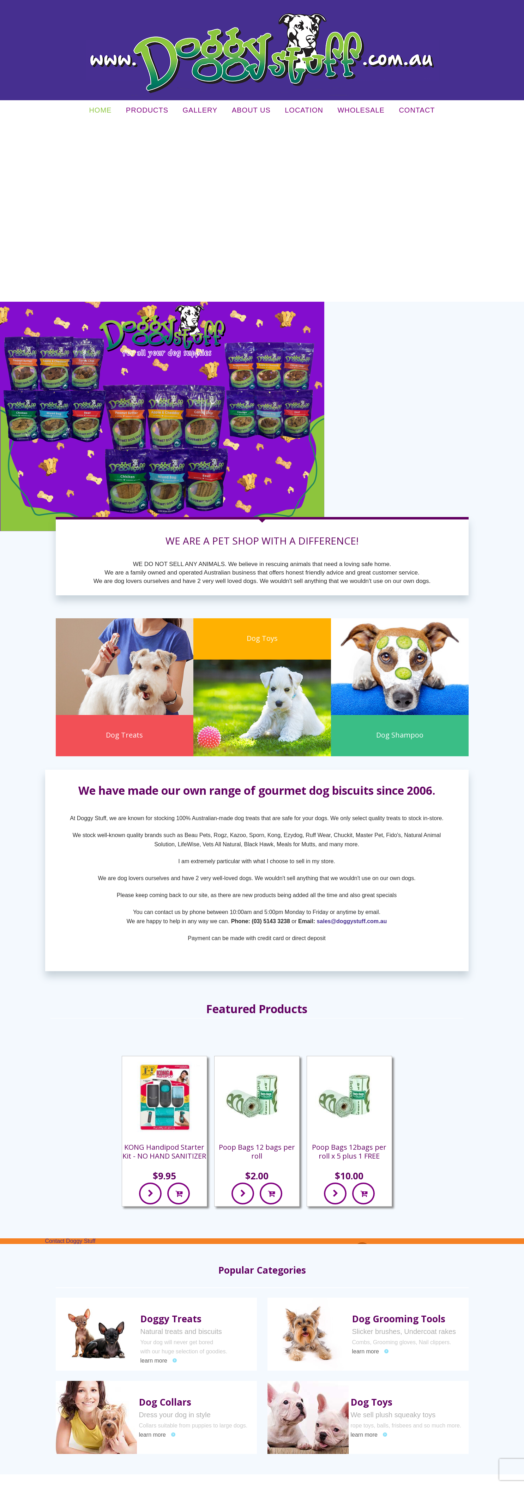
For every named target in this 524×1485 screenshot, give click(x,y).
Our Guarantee (328, 1352)
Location (304, 112)
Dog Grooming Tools (398, 1138)
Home (100, 112)
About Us (251, 112)
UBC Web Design (374, 1477)
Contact (417, 112)
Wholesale (360, 112)
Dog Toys (371, 1222)
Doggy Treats (170, 1138)
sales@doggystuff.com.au (352, 741)
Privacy (131, 1477)
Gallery (200, 112)
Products (147, 112)
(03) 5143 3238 (271, 741)
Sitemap (189, 1477)
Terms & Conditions (159, 1477)
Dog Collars (165, 1222)
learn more (153, 1181)
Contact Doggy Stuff (70, 1061)
